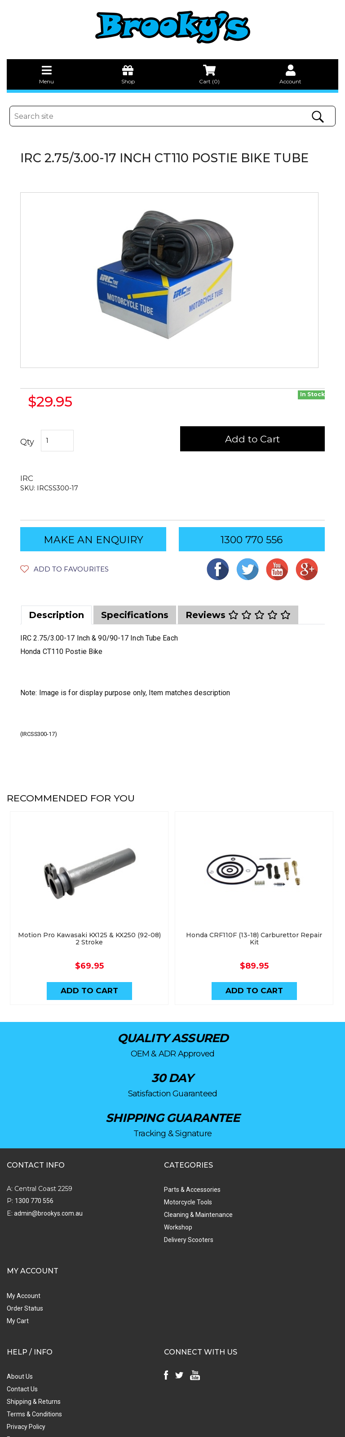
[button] (64, 569)
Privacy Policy (26, 1335)
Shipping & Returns (34, 1310)
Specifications (134, 615)
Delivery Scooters (139, 1229)
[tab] (56, 615)
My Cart (233, 1204)
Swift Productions (128, 1425)
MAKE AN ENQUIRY (93, 540)
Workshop (129, 1217)
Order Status (240, 1191)
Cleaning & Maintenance (149, 1204)
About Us (20, 1285)
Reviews (238, 615)
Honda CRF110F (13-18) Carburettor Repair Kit (255, 926)
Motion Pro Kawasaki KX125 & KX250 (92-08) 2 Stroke (89, 926)
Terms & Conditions (34, 1323)
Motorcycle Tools (139, 1191)
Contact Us (22, 1298)
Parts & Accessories (143, 1179)
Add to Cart (258, 439)
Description (56, 615)
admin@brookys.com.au (48, 1203)
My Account (239, 1179)
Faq (12, 1348)
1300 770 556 (252, 540)
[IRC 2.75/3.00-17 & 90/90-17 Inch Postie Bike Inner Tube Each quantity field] (58, 441)
